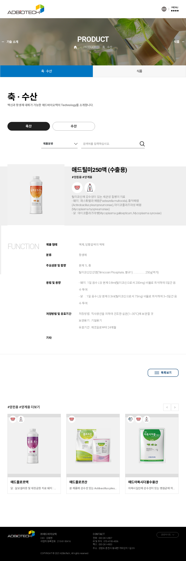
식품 (139, 71)
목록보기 (163, 372)
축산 (29, 126)
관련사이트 (166, 534)
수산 (74, 126)
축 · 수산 (46, 71)
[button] (167, 407)
